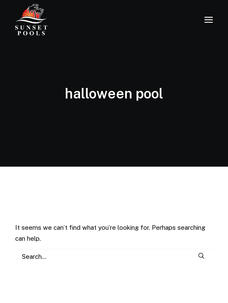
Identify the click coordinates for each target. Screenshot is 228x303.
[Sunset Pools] (31, 19)
